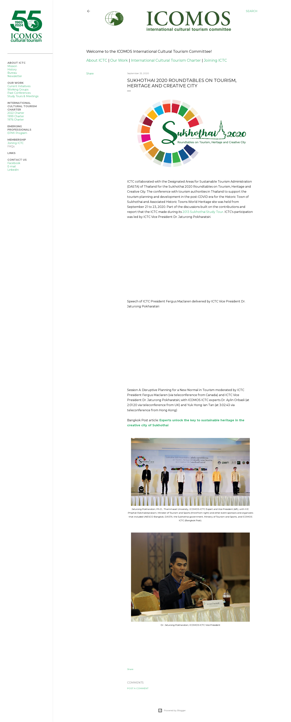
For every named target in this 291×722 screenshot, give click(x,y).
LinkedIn (13, 169)
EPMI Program (17, 133)
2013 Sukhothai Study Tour (202, 212)
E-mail (11, 166)
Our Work (119, 60)
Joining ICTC (215, 60)
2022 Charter (15, 113)
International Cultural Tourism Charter (166, 60)
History (12, 69)
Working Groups (17, 89)
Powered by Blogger (172, 710)
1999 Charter (15, 116)
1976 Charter (15, 119)
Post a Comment (137, 688)
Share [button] (90, 73)
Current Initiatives (18, 86)
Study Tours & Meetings (22, 96)
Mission (12, 66)
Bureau (12, 72)
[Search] (251, 11)
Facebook (13, 163)
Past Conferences (19, 93)
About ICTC (96, 60)
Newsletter (14, 76)
